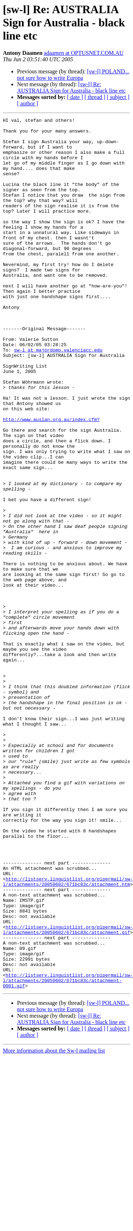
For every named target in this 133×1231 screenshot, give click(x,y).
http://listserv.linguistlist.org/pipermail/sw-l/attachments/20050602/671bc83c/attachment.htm (68, 1034)
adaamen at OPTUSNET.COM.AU (84, 53)
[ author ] (27, 103)
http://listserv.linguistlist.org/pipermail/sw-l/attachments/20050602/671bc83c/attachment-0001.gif (68, 1153)
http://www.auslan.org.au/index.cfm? (51, 480)
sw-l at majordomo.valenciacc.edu (58, 397)
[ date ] (75, 97)
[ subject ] (118, 97)
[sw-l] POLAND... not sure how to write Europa (73, 74)
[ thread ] (94, 97)
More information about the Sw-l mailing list (54, 1225)
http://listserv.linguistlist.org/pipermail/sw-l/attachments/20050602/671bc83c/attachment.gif (68, 1092)
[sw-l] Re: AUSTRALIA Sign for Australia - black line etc (71, 87)
